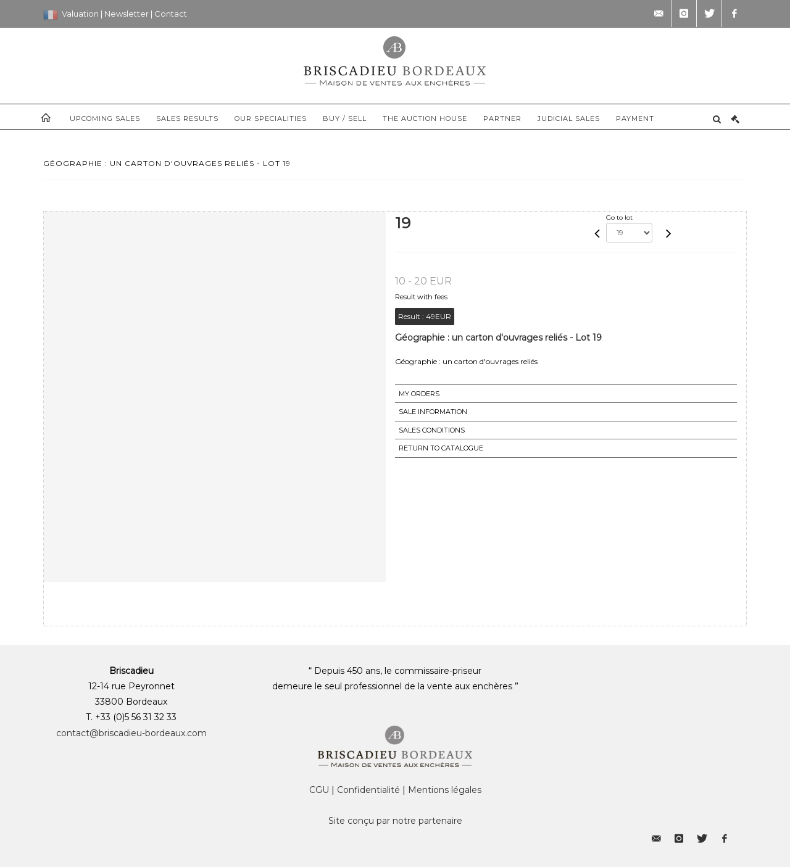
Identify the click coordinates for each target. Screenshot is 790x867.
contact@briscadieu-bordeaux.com (131, 733)
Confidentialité (368, 789)
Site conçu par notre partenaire (395, 820)
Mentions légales (444, 789)
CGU (319, 789)
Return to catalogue (441, 448)
